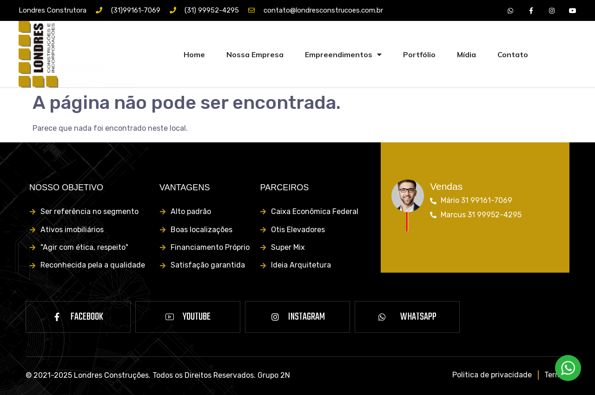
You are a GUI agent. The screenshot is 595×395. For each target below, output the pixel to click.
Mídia (466, 54)
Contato (512, 54)
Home (194, 54)
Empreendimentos (343, 54)
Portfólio (419, 54)
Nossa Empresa (255, 54)
